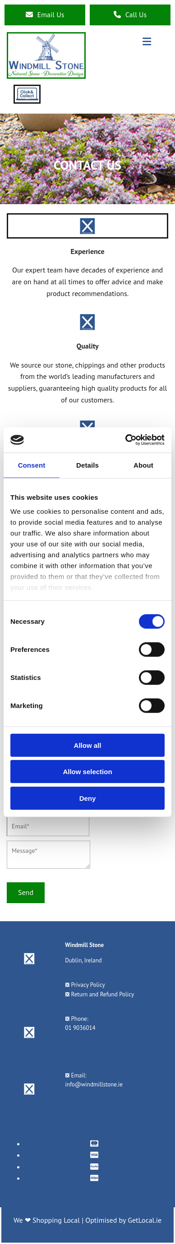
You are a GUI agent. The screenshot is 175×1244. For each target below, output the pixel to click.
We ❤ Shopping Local (48, 1220)
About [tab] (143, 465)
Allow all (87, 745)
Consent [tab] (32, 465)
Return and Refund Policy (102, 994)
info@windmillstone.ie (93, 1084)
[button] (45, 15)
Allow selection (87, 771)
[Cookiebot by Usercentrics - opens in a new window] (126, 440)
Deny (87, 798)
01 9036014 (80, 1028)
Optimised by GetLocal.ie (123, 1220)
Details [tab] (87, 465)
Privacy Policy (88, 985)
